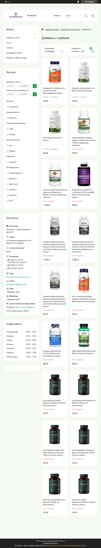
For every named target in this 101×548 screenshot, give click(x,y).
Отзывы (9, 48)
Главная (56, 16)
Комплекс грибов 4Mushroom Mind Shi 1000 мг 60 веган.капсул (84, 502)
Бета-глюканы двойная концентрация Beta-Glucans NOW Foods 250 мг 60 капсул (83, 298)
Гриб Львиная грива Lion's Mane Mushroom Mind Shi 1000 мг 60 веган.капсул (53, 452)
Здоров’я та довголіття (70, 30)
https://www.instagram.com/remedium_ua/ (26, 307)
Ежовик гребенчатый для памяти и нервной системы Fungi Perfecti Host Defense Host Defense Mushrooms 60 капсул (54, 247)
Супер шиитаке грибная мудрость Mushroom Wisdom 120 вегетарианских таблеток (84, 141)
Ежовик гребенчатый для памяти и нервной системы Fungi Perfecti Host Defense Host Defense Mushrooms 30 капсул (54, 301)
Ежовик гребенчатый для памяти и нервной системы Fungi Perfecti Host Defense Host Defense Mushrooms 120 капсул (83, 247)
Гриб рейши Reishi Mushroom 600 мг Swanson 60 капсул (84, 352)
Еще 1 (11, 200)
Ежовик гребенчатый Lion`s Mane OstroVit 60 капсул (83, 89)
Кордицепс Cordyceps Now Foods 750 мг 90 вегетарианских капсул (54, 90)
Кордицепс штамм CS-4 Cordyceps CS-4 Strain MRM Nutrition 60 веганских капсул (83, 193)
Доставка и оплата (14, 53)
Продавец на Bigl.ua (50, 543)
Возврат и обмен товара (16, 58)
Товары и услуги (52, 30)
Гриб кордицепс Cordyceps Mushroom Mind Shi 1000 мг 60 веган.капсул (83, 452)
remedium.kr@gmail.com (16, 285)
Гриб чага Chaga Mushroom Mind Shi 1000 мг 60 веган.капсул (54, 502)
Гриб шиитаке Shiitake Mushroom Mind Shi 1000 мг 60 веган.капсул (54, 403)
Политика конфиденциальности (74, 545)
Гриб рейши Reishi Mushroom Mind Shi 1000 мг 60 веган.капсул (84, 403)
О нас (8, 43)
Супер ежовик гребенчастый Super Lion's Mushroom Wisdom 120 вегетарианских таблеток (55, 193)
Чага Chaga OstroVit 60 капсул (52, 139)
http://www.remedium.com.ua (18, 277)
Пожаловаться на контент (53, 545)
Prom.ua (62, 541)
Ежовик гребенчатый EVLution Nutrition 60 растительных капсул (52, 353)
